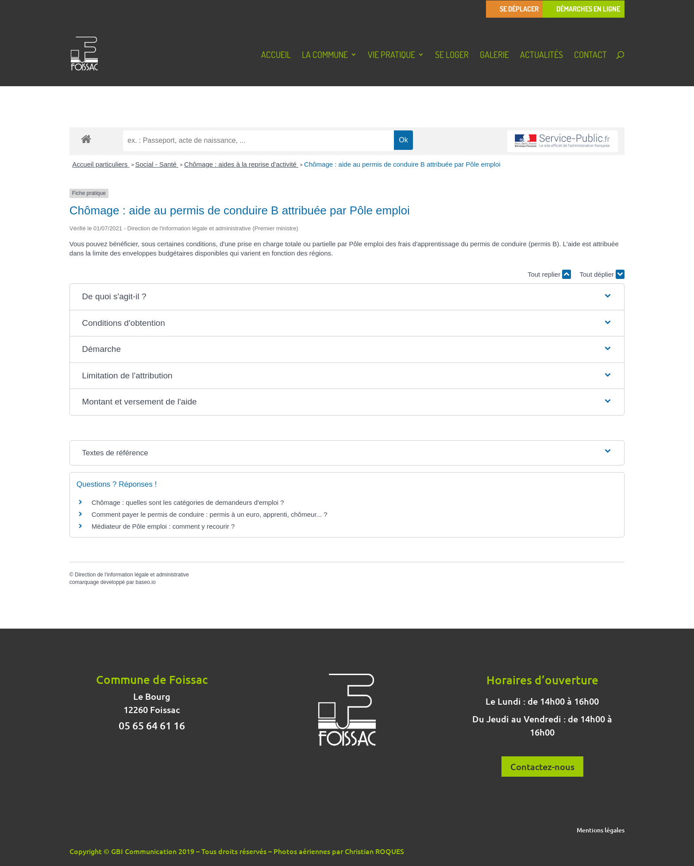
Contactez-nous (542, 766)
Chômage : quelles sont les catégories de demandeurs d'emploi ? (188, 502)
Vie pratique (391, 55)
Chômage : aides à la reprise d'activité (241, 164)
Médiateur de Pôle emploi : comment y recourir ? (163, 526)
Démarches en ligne (588, 9)
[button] (346, 297)
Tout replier (549, 274)
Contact (590, 55)
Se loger (452, 55)
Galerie (494, 55)
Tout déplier (602, 274)
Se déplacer (519, 9)
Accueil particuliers (100, 164)
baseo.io (145, 582)
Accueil (276, 55)
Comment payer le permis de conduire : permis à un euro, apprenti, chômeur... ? (210, 514)
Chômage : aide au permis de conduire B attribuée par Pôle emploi (402, 164)
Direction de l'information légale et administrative (132, 575)
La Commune (325, 55)
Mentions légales (601, 830)
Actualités (541, 55)
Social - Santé (157, 164)
